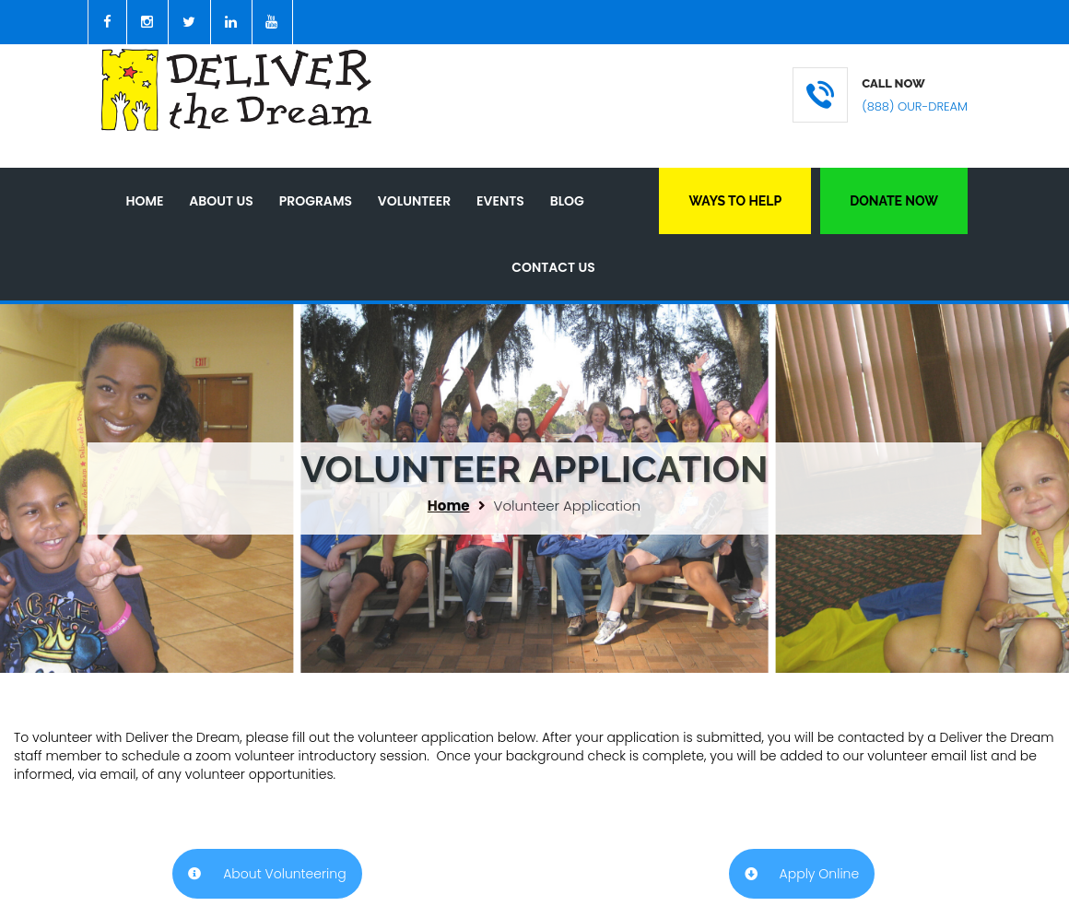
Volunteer (414, 201)
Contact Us (553, 267)
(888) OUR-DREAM (915, 106)
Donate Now (894, 201)
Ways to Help (734, 201)
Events (500, 201)
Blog (567, 201)
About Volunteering (267, 874)
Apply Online (802, 874)
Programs (315, 201)
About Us (221, 201)
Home (144, 201)
